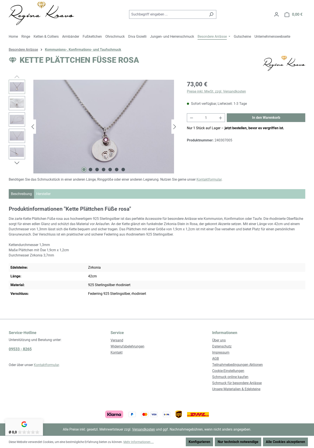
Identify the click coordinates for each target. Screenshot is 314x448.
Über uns (219, 340)
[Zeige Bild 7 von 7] (123, 169)
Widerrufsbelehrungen (127, 346)
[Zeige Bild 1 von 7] (84, 169)
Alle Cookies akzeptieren (285, 442)
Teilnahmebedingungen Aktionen (237, 365)
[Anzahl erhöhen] (220, 117)
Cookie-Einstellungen (228, 371)
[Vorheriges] (32, 127)
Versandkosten (143, 429)
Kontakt (117, 352)
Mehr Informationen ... (138, 442)
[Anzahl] (206, 117)
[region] (93, 126)
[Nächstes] (174, 127)
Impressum (220, 352)
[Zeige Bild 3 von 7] (97, 169)
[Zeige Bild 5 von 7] (110, 169)
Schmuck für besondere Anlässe (237, 383)
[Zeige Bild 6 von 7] (116, 169)
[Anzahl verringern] (191, 117)
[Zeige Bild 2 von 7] (90, 169)
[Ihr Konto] (276, 14)
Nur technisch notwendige (238, 442)
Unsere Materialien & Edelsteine (236, 389)
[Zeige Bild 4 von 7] (103, 169)
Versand (117, 340)
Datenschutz (222, 346)
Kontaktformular (209, 179)
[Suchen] (211, 14)
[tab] (21, 194)
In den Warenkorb (266, 117)
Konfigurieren (199, 442)
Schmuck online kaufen (230, 377)
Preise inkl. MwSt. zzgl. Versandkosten (216, 91)
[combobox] (167, 14)
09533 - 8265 (20, 349)
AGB (215, 358)
